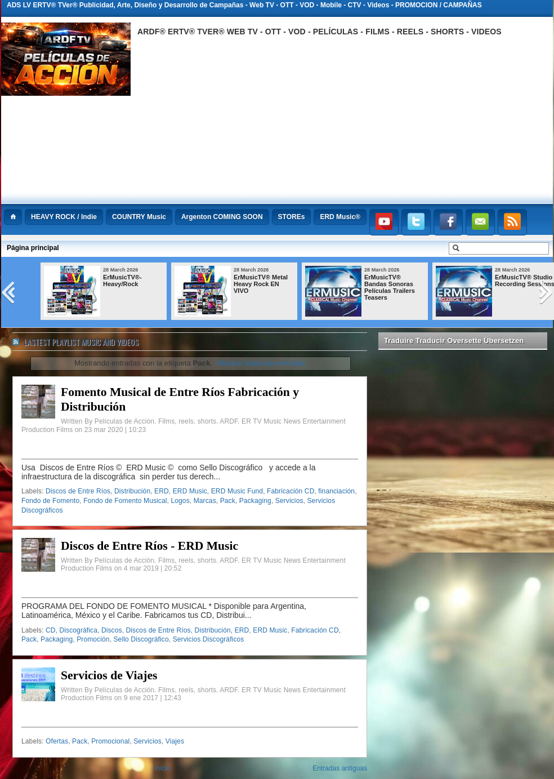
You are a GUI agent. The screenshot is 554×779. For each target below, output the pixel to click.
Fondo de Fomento (50, 501)
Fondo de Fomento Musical (125, 501)
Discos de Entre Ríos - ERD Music (149, 546)
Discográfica (78, 630)
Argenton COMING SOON (222, 217)
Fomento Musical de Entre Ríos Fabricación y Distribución (180, 399)
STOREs (291, 217)
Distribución (132, 491)
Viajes (175, 741)
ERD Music (190, 491)
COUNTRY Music (139, 217)
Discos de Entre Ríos (78, 491)
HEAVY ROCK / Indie (64, 217)
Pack (227, 501)
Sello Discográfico (141, 639)
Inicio (163, 768)
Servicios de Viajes (109, 675)
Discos (111, 630)
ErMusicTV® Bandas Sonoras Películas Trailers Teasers (389, 287)
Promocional (110, 741)
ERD (161, 491)
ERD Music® (340, 217)
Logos (180, 501)
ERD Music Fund (237, 491)
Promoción (93, 639)
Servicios (289, 501)
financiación (336, 491)
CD (51, 630)
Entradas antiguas (339, 768)
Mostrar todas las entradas (261, 363)
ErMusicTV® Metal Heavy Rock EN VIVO (261, 284)
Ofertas (57, 741)
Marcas (205, 501)
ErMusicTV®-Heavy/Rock (122, 280)
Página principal (33, 248)
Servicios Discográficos (208, 639)
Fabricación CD (290, 491)
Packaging (255, 501)
